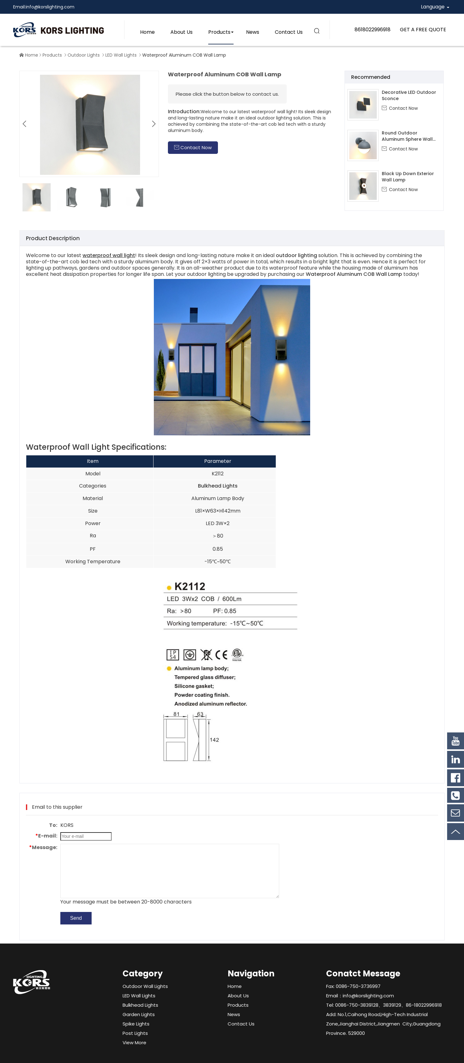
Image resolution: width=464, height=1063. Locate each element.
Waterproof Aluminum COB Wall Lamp (354, 274)
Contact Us (289, 32)
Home (147, 32)
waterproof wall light (109, 255)
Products (219, 32)
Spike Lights (136, 1023)
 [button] (154, 124)
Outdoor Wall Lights (145, 986)
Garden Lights (139, 1014)
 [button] (24, 124)
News (252, 32)
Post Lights (135, 1033)
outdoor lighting (296, 255)
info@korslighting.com (50, 7)
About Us (181, 32)
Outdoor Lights (84, 55)
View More (134, 1042)
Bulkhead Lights (218, 485)
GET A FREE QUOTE (423, 29)
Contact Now (400, 108)
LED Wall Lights (121, 55)
